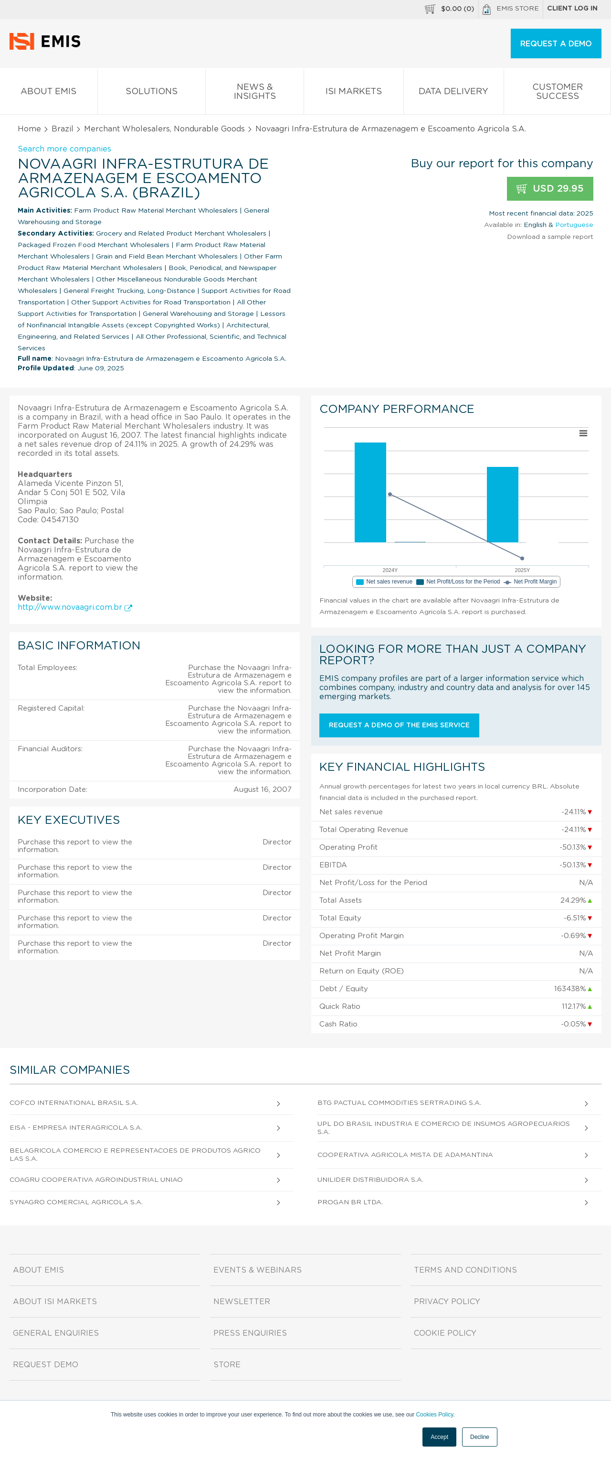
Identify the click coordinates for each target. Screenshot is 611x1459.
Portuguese (574, 225)
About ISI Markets (55, 1302)
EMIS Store (511, 9)
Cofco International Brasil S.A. (74, 1103)
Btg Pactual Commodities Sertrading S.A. (399, 1103)
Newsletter (241, 1302)
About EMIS (49, 93)
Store (227, 1365)
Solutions (151, 93)
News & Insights (254, 93)
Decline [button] (479, 1437)
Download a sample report (550, 237)
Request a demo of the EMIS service (399, 725)
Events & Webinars (257, 1270)
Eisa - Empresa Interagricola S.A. (76, 1127)
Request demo (45, 1365)
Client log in (572, 8)
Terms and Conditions (465, 1270)
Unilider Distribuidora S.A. (370, 1180)
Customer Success (557, 93)
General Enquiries (56, 1333)
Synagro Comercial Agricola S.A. (76, 1202)
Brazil (63, 129)
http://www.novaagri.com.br (75, 607)
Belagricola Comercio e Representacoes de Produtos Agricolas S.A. (135, 1154)
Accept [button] (439, 1437)
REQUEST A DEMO (556, 44)
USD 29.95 (550, 189)
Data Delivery (454, 93)
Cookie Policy (445, 1333)
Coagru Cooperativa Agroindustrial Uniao (96, 1180)
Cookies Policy (434, 1414)
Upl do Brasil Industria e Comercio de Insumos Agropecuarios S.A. (443, 1128)
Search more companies (64, 149)
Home (29, 129)
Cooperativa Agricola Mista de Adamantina (405, 1155)
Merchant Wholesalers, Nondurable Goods (164, 129)
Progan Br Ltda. (350, 1202)
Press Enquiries (250, 1333)
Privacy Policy (447, 1302)
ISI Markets (354, 93)
